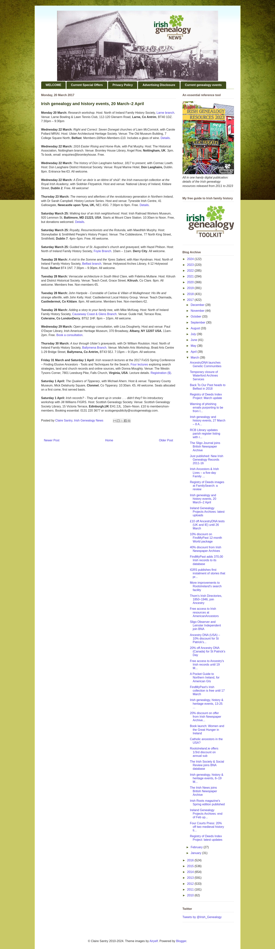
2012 (191, 883)
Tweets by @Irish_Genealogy (202, 917)
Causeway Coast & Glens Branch (94, 314)
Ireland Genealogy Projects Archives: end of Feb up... (206, 814)
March (195, 357)
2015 (191, 866)
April (194, 351)
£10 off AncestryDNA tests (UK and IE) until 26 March (207, 525)
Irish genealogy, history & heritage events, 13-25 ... (206, 703)
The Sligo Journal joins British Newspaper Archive (205, 446)
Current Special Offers (87, 85)
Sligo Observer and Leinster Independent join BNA (205, 625)
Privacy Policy (123, 85)
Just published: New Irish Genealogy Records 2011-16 (206, 459)
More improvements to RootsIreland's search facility (205, 586)
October (196, 316)
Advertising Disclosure (158, 85)
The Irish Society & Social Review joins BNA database (207, 765)
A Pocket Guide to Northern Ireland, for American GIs (204, 677)
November (198, 310)
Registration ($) (161, 372)
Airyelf (154, 941)
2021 (191, 276)
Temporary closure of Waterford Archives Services (204, 375)
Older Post (166, 440)
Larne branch (165, 112)
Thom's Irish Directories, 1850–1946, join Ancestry (206, 599)
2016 (191, 860)
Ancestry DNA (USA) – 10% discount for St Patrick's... (205, 638)
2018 (191, 294)
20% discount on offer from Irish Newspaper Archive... (205, 716)
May (194, 345)
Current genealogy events (203, 85)
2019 (191, 288)
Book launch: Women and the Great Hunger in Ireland (207, 729)
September (198, 322)
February (197, 847)
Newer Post (52, 440)
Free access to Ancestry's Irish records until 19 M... (207, 664)
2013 (191, 877)
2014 (191, 872)
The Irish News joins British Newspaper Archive (203, 791)
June (194, 339)
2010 (191, 895)
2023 (191, 264)
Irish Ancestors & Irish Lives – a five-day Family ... (204, 472)
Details (165, 138)
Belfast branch (91, 263)
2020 (191, 282)
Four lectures (139, 364)
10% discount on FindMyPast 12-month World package (206, 538)
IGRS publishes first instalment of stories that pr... (207, 573)
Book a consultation (69, 335)
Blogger (181, 941)
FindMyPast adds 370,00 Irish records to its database (206, 560)
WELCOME (53, 85)
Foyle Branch (102, 251)
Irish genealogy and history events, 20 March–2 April (203, 499)
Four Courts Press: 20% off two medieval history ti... (207, 827)
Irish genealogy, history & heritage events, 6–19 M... (206, 778)
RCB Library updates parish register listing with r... (205, 433)
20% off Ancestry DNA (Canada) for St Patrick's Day (207, 651)
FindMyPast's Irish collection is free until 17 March (207, 690)
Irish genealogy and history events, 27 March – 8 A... (207, 420)
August (196, 328)
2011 (191, 889)
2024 (191, 259)
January (196, 853)
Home (109, 440)
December (198, 304)
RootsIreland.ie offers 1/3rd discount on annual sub (204, 752)
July (194, 334)
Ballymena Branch (94, 347)
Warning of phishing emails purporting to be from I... (206, 407)
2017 (191, 299)
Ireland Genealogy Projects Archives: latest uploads (207, 512)
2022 (191, 270)
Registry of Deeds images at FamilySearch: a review (207, 485)
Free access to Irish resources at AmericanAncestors (204, 612)
